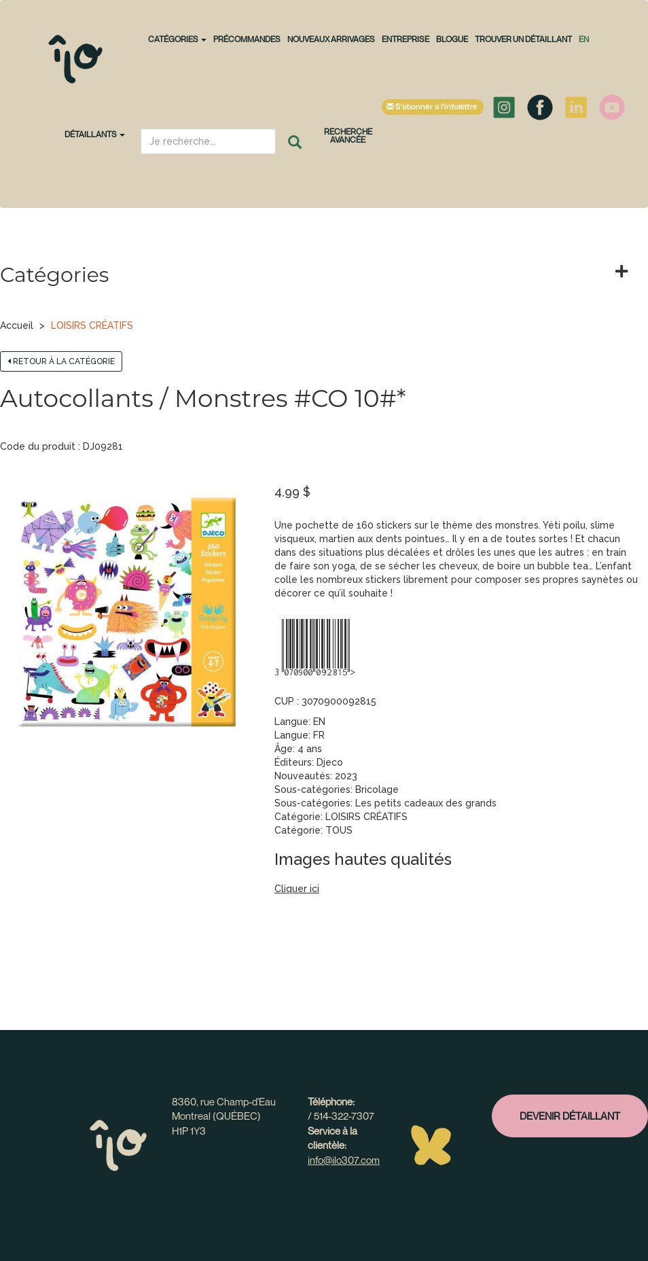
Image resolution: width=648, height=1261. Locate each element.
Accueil (16, 325)
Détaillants (95, 134)
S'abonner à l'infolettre (432, 107)
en (584, 39)
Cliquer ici (296, 888)
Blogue (452, 39)
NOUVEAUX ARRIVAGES (331, 39)
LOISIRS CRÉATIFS (92, 325)
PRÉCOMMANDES (247, 39)
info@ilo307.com (344, 1160)
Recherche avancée (348, 135)
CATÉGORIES (177, 39)
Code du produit (37, 446)
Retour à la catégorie (61, 361)
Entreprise (405, 39)
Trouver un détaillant (523, 39)
